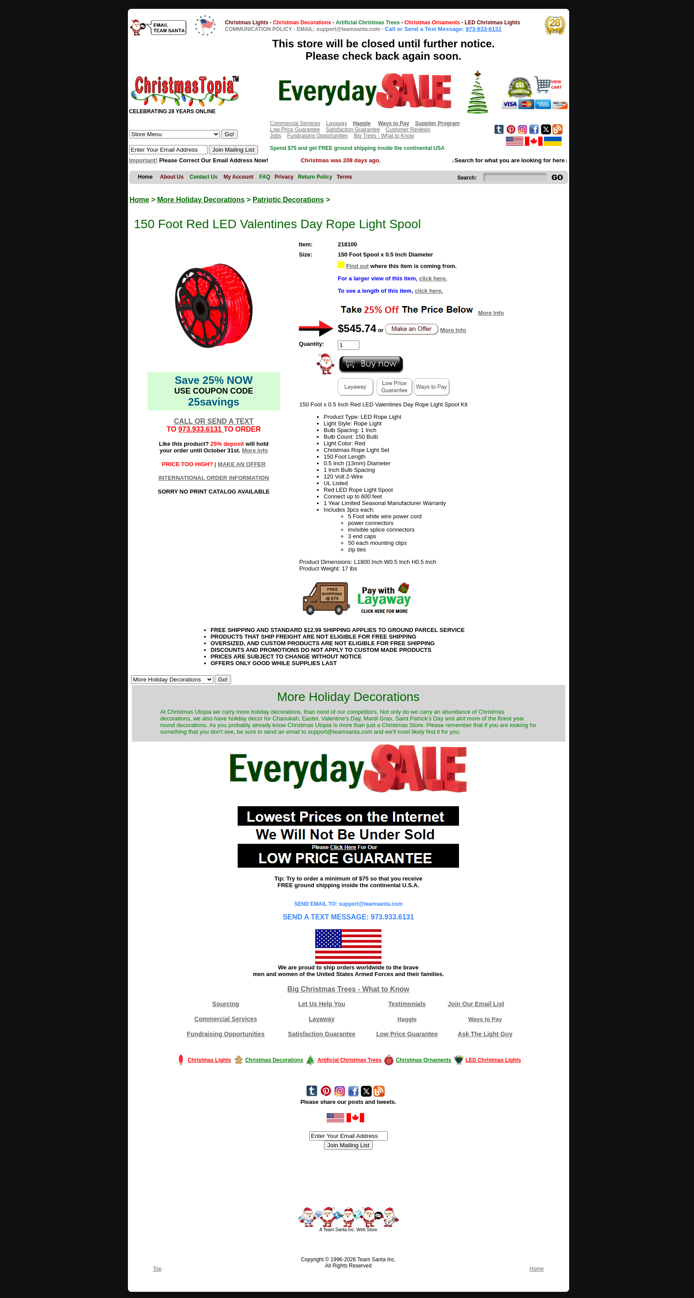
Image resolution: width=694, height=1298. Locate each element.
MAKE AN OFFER (242, 464)
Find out (357, 266)
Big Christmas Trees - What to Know (348, 989)
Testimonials (407, 1003)
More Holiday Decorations (200, 199)
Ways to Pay (485, 1019)
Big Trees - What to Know (384, 136)
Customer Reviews (408, 129)
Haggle (406, 1019)
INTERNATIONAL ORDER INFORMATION (213, 478)
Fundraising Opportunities (317, 136)
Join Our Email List (476, 1003)
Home (139, 199)
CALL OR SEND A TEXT (214, 421)
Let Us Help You (321, 1003)
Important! (143, 160)
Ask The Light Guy (485, 1034)
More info (255, 450)
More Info (491, 313)
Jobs (275, 136)
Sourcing (225, 1003)
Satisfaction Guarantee (353, 129)
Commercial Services (295, 123)
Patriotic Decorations (288, 199)
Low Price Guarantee (295, 129)
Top (157, 1269)
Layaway (336, 123)
